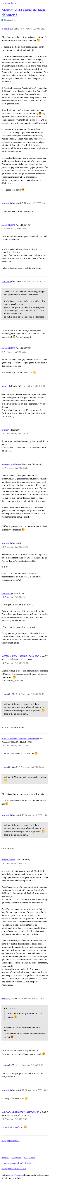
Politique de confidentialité (14, 1168)
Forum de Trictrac (10, 3)
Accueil (5, 1157)
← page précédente (10, 1140)
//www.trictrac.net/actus (12, 1127)
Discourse (18, 1175)
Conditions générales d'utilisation (17, 1163)
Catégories (16, 1157)
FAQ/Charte (29, 1157)
